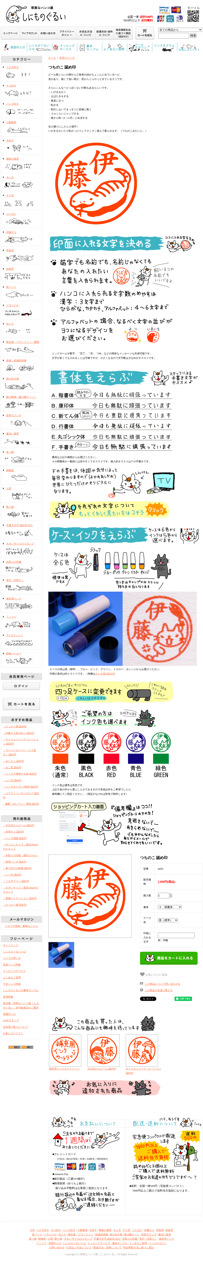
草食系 (21, 255)
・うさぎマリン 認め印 (16, 881)
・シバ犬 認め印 (12, 780)
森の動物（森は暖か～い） (21, 402)
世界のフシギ (21, 420)
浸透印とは (9, 1014)
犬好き (21, 145)
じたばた (21, 219)
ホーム (52, 57)
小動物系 (21, 127)
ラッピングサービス (14, 971)
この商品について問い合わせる (162, 983)
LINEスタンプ (11, 1020)
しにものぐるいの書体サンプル (21, 990)
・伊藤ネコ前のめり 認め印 (18, 733)
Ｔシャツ (21, 622)
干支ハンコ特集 (12, 983)
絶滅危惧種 (101, 1234)
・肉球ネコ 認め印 (13, 831)
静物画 (21, 475)
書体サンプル (119, 1243)
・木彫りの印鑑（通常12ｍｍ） (21, 855)
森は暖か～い (131, 1234)
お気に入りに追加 (154, 974)
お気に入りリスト (13, 1033)
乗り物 (21, 512)
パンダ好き (21, 109)
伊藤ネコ (21, 237)
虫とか (21, 328)
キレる (21, 182)
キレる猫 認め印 (104, 673)
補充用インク (21, 603)
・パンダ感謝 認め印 (15, 838)
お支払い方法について (79, 1247)
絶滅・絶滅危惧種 (21, 365)
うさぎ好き (21, 72)
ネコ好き (21, 90)
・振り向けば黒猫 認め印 (17, 868)
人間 (21, 493)
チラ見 (21, 200)
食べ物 (21, 457)
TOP (32, 1230)
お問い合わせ (56, 1247)
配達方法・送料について (108, 1247)
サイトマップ (10, 945)
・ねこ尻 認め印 (12, 767)
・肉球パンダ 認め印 (15, 861)
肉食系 (21, 274)
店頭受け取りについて (15, 1026)
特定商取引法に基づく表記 (138, 1247)
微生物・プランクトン (80, 1234)
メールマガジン (158, 1243)
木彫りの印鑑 (21, 567)
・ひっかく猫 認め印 (15, 726)
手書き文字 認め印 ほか (21, 530)
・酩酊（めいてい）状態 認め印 (21, 803)
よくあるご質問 (12, 977)
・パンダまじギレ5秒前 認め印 (20, 786)
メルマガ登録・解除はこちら (21, 926)
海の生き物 (21, 383)
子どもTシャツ (21, 640)
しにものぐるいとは (14, 951)
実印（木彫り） (21, 585)
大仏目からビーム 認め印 (101, 1068)
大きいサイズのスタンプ (21, 548)
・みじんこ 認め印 (13, 761)
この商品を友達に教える (159, 990)
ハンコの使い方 (12, 958)
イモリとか (21, 310)
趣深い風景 (21, 438)
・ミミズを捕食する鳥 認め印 (20, 773)
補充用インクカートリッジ (64, 1068)
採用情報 (8, 996)
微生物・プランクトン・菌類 (21, 347)
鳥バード (21, 292)
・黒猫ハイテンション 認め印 (20, 898)
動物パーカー (21, 658)
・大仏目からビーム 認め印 (18, 825)
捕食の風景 (21, 163)
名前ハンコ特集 (12, 964)
